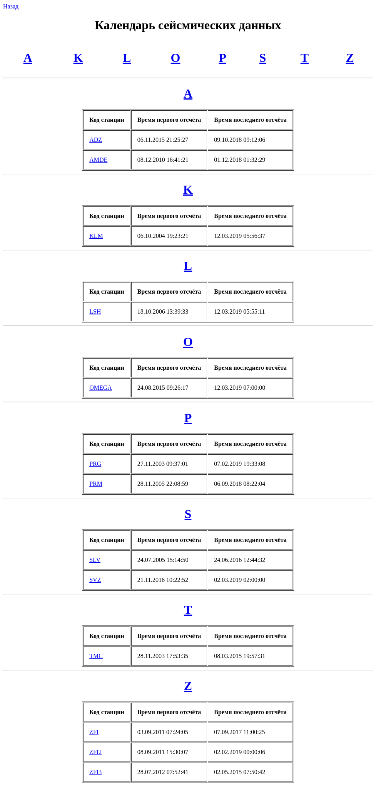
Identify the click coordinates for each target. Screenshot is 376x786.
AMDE (98, 159)
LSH (95, 311)
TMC (96, 656)
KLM (96, 236)
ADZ (95, 139)
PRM (95, 483)
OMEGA (100, 387)
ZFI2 (95, 752)
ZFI (94, 732)
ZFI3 (95, 772)
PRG (95, 463)
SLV (94, 560)
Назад (10, 6)
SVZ (95, 580)
